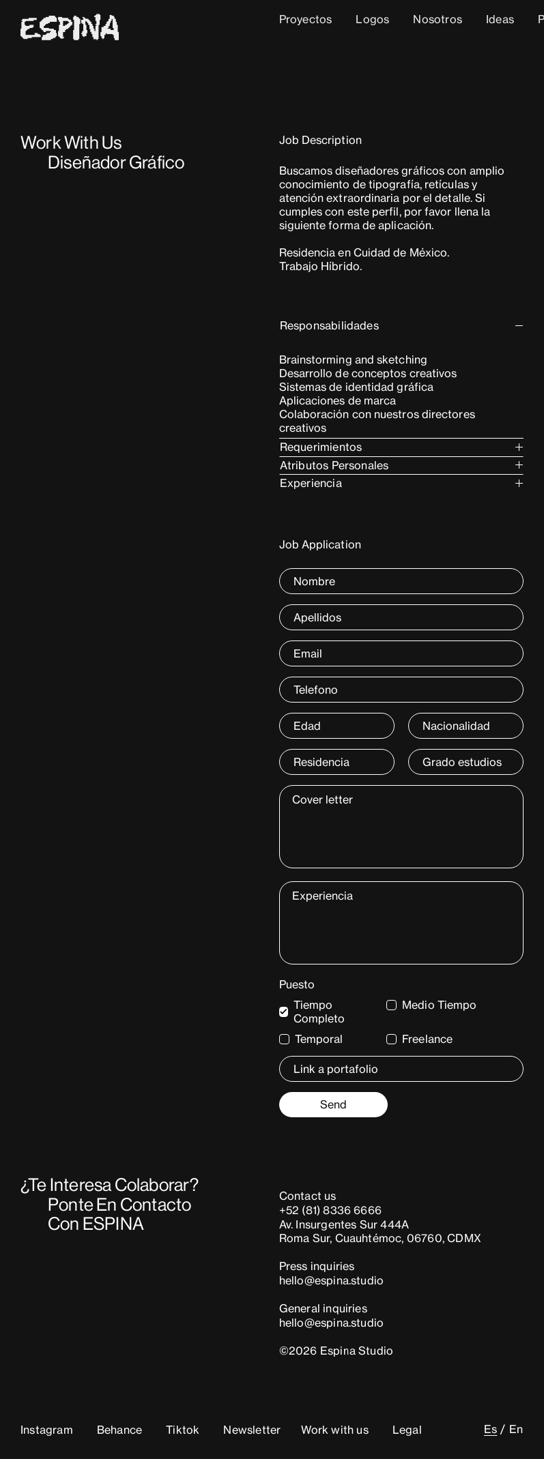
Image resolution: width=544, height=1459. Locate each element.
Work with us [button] (334, 1429)
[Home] (69, 35)
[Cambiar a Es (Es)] (490, 1429)
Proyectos (305, 19)
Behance (119, 1429)
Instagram (46, 1429)
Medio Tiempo (439, 1005)
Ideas (500, 19)
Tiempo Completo (319, 1011)
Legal (407, 1429)
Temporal (319, 1039)
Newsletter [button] (252, 1429)
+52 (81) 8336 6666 (330, 1210)
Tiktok (182, 1429)
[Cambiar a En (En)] (511, 1429)
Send (333, 1104)
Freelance (427, 1039)
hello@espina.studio (331, 1280)
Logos (372, 19)
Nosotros (437, 19)
